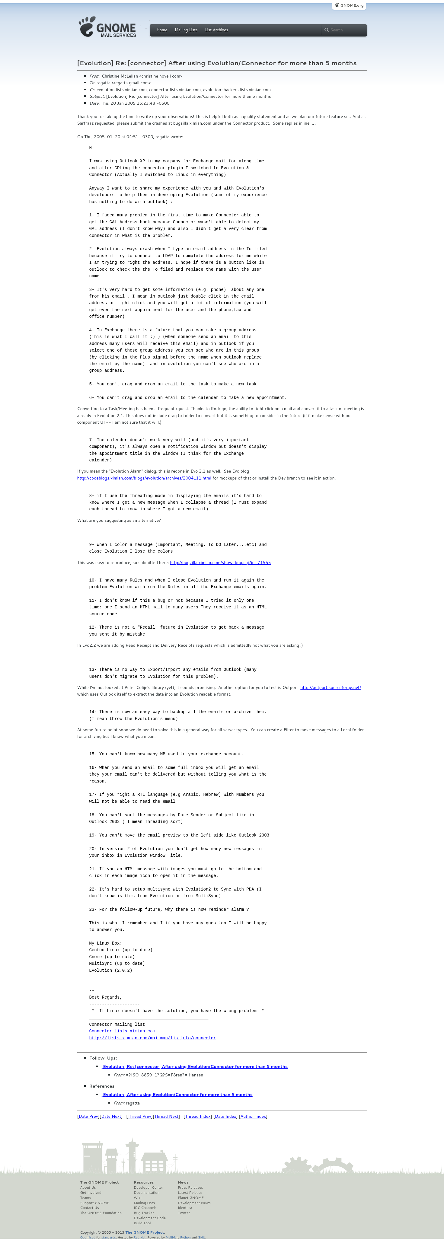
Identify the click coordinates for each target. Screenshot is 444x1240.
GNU (201, 1237)
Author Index (253, 1116)
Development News (194, 1202)
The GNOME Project (99, 1182)
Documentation (146, 1192)
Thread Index (198, 1116)
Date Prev (88, 1116)
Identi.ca (185, 1207)
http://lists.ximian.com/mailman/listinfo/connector (152, 1038)
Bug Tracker (144, 1212)
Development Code (150, 1218)
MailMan (172, 1237)
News (183, 1182)
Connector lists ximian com (122, 1031)
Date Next (111, 1116)
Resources (144, 1182)
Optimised (87, 1237)
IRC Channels (145, 1207)
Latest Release (190, 1192)
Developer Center (148, 1187)
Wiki (137, 1197)
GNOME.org (351, 5)
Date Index (225, 1116)
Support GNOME (94, 1202)
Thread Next (166, 1116)
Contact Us (89, 1207)
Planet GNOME (191, 1197)
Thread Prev (139, 1116)
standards (108, 1237)
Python (185, 1237)
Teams (85, 1197)
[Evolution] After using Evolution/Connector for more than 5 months (177, 1095)
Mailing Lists (186, 30)
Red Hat (139, 1237)
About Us (88, 1187)
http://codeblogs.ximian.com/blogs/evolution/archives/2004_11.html (144, 478)
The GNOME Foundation (101, 1212)
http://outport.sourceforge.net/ (330, 687)
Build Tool (142, 1223)
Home (162, 30)
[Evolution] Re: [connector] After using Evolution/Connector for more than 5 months (194, 1066)
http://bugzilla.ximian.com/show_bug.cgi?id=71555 (220, 562)
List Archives (216, 30)
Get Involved (90, 1192)
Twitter (184, 1212)
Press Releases (190, 1187)
